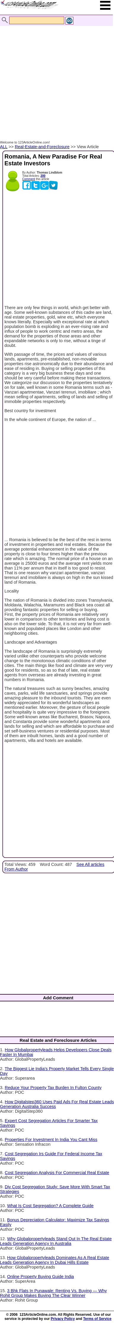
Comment (28, 179)
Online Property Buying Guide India (40, 1276)
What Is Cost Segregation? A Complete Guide (50, 1205)
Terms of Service (97, 1319)
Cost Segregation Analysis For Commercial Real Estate (57, 1172)
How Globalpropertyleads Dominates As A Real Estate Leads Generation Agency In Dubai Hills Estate (54, 1260)
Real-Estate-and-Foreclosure (42, 146)
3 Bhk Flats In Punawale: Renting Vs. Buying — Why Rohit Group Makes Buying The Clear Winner (53, 1293)
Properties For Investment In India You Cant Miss (51, 1139)
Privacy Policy (63, 1319)
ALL (3, 146)
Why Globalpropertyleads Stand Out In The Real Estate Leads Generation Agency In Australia (56, 1241)
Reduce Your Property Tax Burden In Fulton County (53, 1087)
